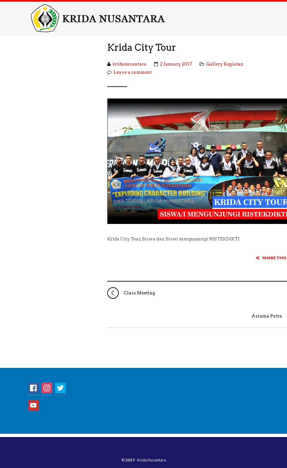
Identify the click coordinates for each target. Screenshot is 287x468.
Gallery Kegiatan (224, 64)
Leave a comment (132, 72)
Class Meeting (131, 293)
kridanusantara (129, 64)
